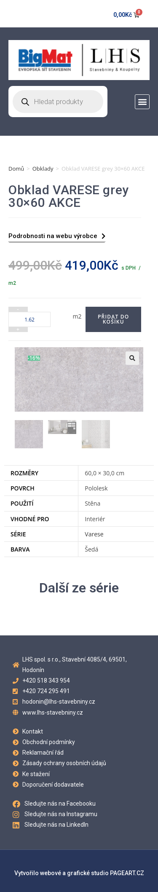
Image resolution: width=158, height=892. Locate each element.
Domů (16, 168)
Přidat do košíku (113, 319)
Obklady (43, 168)
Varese (94, 534)
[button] (142, 101)
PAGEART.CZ (127, 873)
